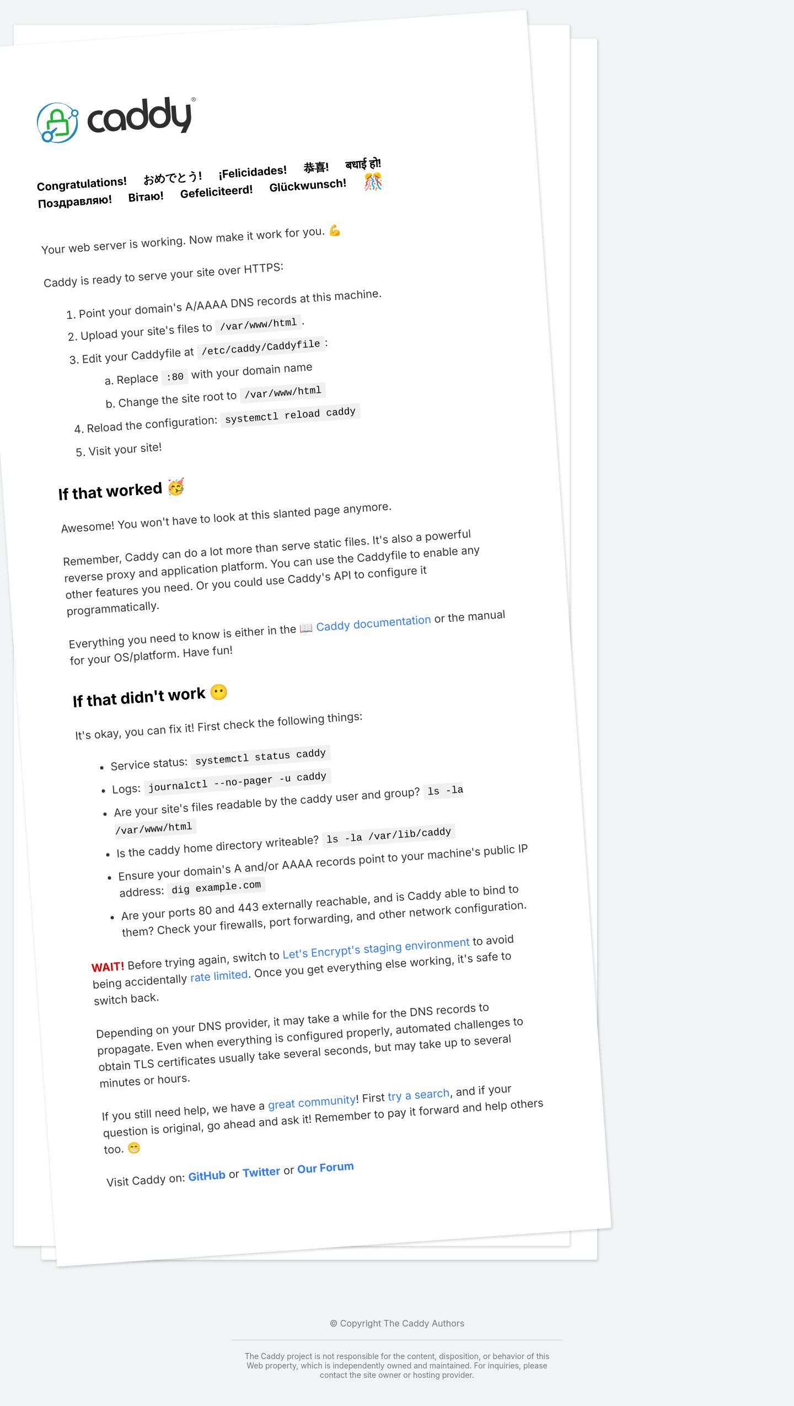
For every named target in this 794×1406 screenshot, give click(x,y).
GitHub (206, 1164)
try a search (418, 1082)
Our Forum (325, 1155)
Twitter (261, 1160)
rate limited (219, 963)
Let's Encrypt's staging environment (376, 936)
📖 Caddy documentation (365, 619)
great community (311, 1090)
